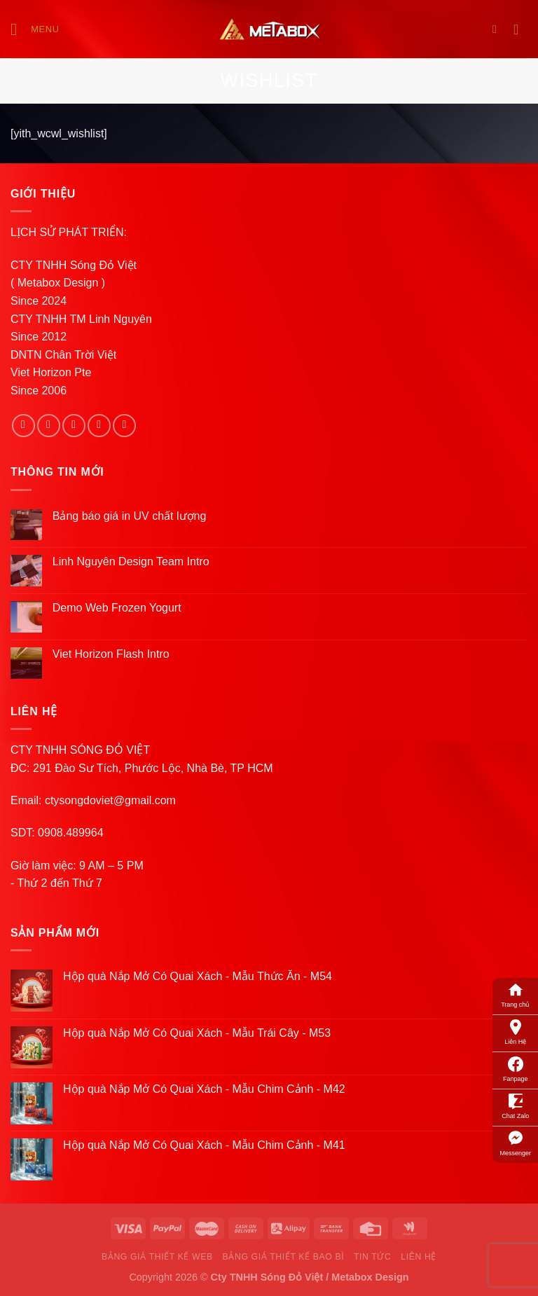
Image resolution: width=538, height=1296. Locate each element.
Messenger (515, 1143)
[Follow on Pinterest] (124, 425)
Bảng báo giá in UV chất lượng (131, 516)
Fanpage (515, 1068)
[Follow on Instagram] (48, 425)
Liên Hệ (515, 1031)
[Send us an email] (99, 425)
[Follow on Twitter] (73, 425)
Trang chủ (515, 994)
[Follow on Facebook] (23, 425)
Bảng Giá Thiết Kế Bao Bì (284, 1257)
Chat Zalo (515, 1105)
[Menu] (35, 29)
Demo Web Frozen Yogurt (117, 608)
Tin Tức (372, 1257)
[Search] (498, 29)
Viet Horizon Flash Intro (111, 654)
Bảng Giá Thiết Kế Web (157, 1257)
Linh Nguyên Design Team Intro (131, 561)
